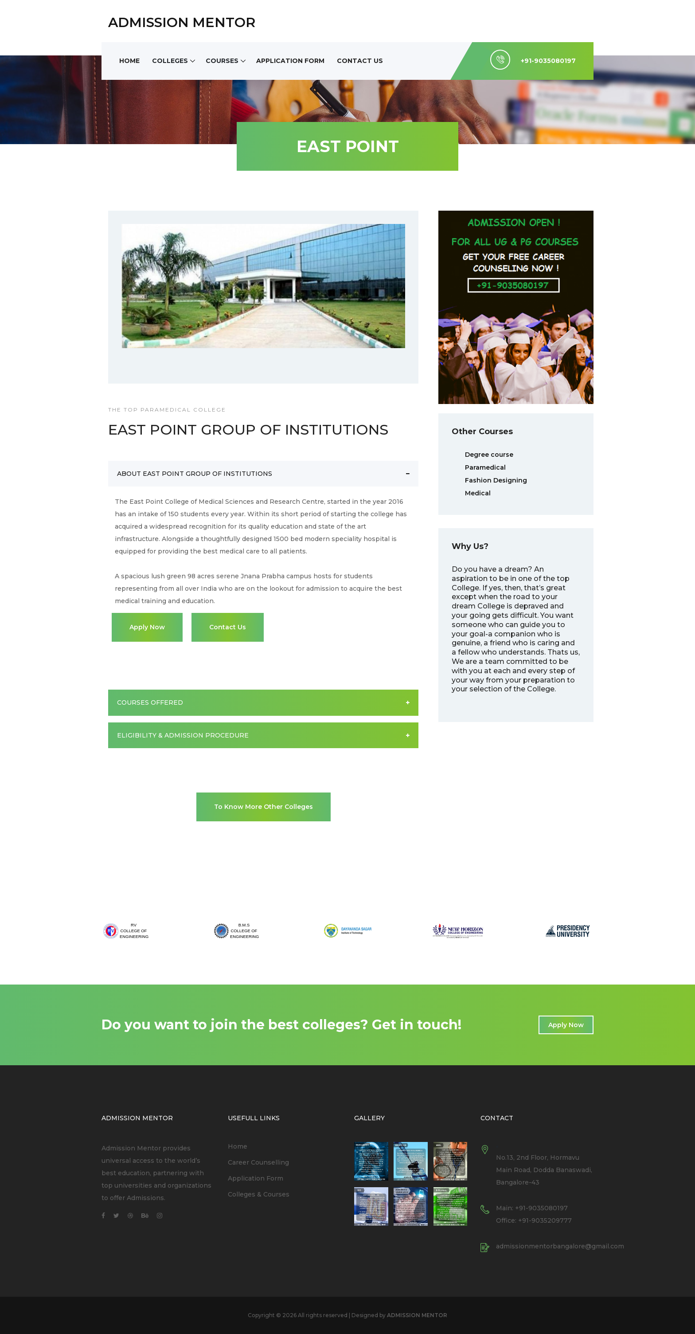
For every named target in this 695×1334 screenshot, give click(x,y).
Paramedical (485, 467)
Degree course (489, 455)
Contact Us (360, 61)
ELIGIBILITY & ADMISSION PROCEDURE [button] (263, 735)
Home (129, 61)
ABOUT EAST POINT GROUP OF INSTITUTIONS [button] (263, 474)
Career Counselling (258, 1162)
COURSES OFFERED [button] (263, 702)
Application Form (290, 61)
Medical (478, 493)
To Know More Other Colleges (263, 807)
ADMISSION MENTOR (181, 22)
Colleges (170, 61)
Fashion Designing (496, 480)
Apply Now (147, 627)
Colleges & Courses (258, 1194)
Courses (222, 61)
